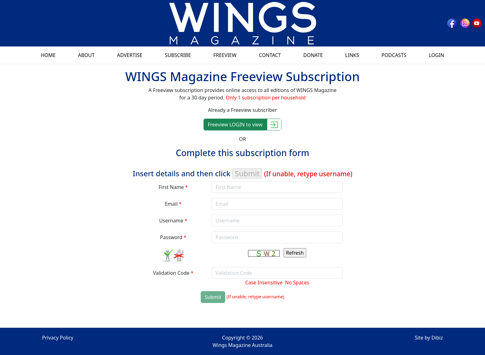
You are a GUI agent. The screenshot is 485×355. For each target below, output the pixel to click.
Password (173, 237)
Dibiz (437, 337)
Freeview (225, 55)
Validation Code (173, 273)
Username (173, 220)
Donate (313, 55)
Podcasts (393, 55)
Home (48, 55)
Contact (270, 55)
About (86, 55)
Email (173, 203)
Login (436, 55)
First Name (173, 187)
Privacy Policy (57, 337)
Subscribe (178, 55)
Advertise (129, 55)
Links (352, 55)
